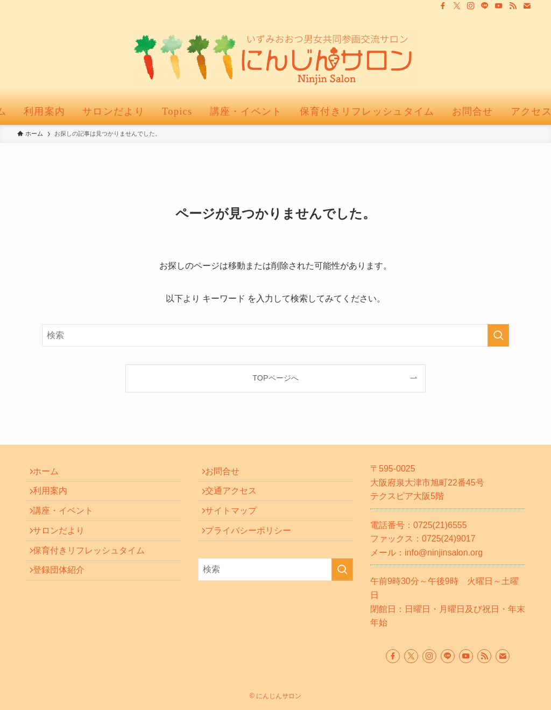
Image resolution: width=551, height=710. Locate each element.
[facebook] (443, 6)
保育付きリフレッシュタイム (95, 575)
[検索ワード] (275, 335)
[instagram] (471, 6)
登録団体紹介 (64, 601)
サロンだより (64, 550)
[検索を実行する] (498, 335)
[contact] (527, 6)
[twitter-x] (457, 6)
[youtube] (499, 6)
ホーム (52, 474)
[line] (485, 6)
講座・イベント (69, 525)
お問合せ (228, 474)
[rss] (513, 6)
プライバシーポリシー (254, 550)
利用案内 (56, 499)
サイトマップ (237, 525)
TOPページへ (275, 378)
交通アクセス (237, 499)
